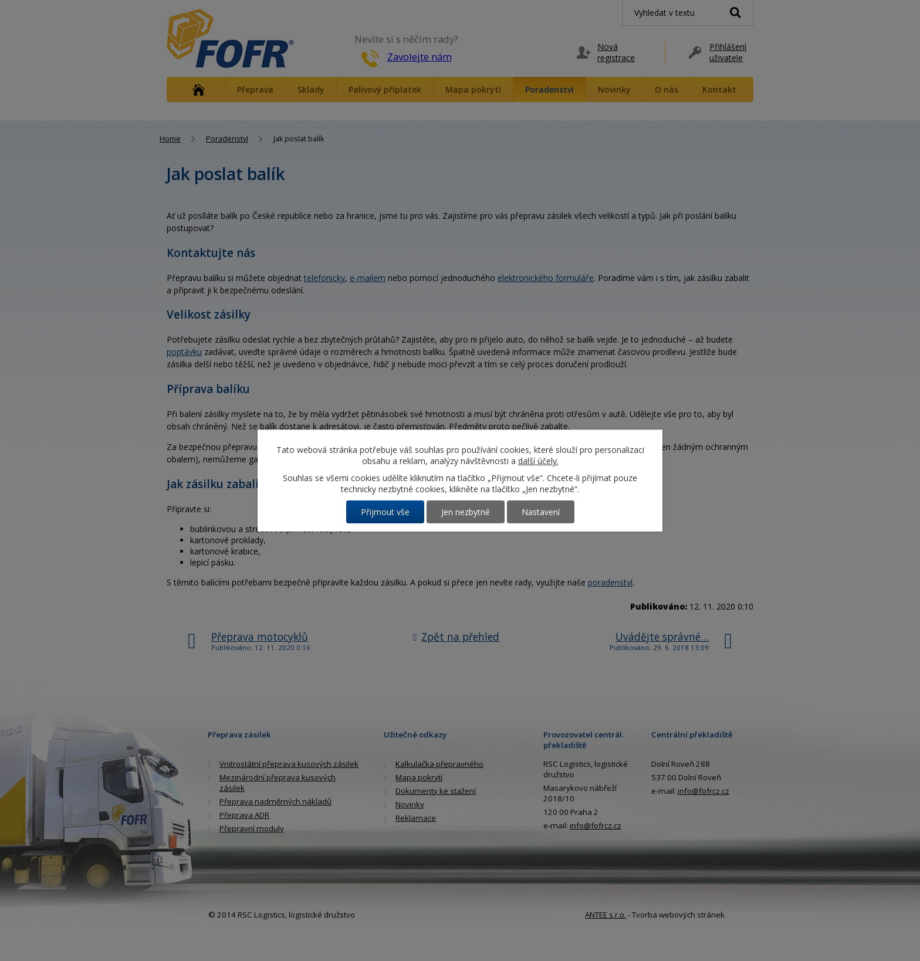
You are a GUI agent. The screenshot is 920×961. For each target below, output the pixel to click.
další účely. (538, 460)
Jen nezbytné (465, 511)
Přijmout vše (385, 511)
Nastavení (541, 511)
